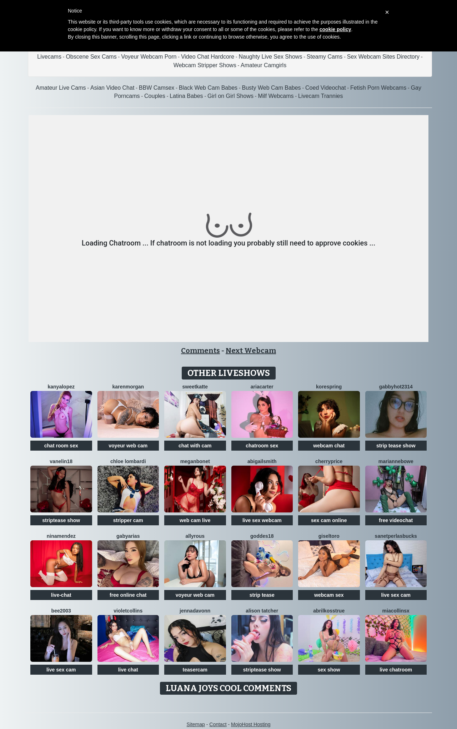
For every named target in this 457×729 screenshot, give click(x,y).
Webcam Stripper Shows (205, 65)
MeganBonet (195, 461)
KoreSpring (329, 387)
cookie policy (335, 29)
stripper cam (128, 520)
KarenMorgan (128, 387)
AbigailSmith (262, 461)
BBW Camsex (157, 88)
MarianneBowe (395, 461)
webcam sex (329, 595)
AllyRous (195, 536)
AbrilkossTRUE (329, 611)
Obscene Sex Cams (91, 57)
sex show (329, 670)
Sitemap (195, 724)
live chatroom (396, 670)
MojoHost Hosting (251, 724)
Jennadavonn (195, 611)
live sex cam (396, 595)
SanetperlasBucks (396, 536)
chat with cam (195, 445)
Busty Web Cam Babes (271, 88)
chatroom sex (262, 445)
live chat (128, 670)
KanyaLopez (61, 387)
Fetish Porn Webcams (378, 88)
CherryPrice (328, 461)
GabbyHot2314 (396, 387)
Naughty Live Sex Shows (270, 57)
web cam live (195, 520)
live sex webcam (262, 520)
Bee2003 (61, 611)
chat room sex (61, 445)
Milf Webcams (275, 96)
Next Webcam (251, 350)
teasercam (195, 670)
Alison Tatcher (262, 611)
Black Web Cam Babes (208, 88)
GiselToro (329, 536)
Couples (154, 96)
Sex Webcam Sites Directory (383, 57)
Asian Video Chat (112, 88)
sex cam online (329, 520)
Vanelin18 (61, 461)
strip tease (262, 595)
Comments (200, 350)
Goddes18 (261, 536)
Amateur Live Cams (61, 88)
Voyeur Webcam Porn (148, 57)
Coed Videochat (325, 88)
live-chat (61, 595)
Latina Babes (186, 96)
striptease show (61, 520)
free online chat (128, 595)
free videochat (396, 520)
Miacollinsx (396, 611)
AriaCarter (262, 387)
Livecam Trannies (320, 96)
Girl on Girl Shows (230, 96)
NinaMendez (61, 536)
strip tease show (396, 445)
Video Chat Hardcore (207, 57)
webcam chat (329, 445)
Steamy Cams (324, 57)
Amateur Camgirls (263, 65)
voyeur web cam (128, 445)
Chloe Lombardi (128, 461)
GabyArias (128, 536)
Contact (217, 724)
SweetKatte (195, 387)
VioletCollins (128, 611)
